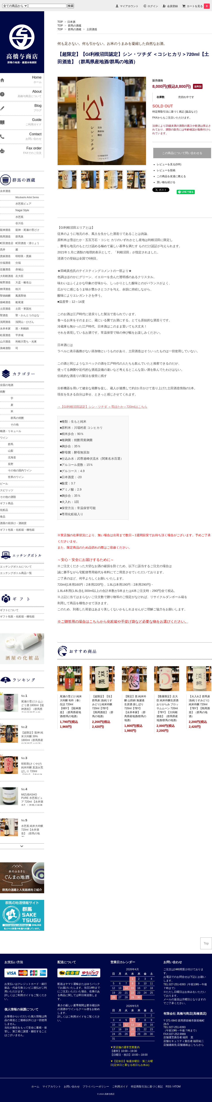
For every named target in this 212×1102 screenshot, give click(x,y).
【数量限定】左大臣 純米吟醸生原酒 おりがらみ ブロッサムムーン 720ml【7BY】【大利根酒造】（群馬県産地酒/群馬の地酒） (167, 708)
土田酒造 (92, 29)
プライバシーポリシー (96, 1086)
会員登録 (172, 6)
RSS (168, 1086)
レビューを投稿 (166, 170)
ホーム (35, 1086)
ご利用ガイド (120, 1086)
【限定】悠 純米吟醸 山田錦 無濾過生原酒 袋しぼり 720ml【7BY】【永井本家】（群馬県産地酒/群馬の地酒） (135, 708)
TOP (60, 21)
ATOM (177, 1086)
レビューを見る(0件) (169, 164)
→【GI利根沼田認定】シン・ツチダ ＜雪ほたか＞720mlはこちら (102, 406)
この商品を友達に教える (171, 176)
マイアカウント (129, 6)
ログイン (153, 6)
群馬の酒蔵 (74, 25)
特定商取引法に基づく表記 (147, 1086)
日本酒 (71, 21)
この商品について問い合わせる (182, 153)
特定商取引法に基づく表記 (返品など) (174, 111)
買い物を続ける (166, 182)
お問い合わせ (72, 1086)
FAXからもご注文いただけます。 (172, 117)
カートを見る (198, 6)
